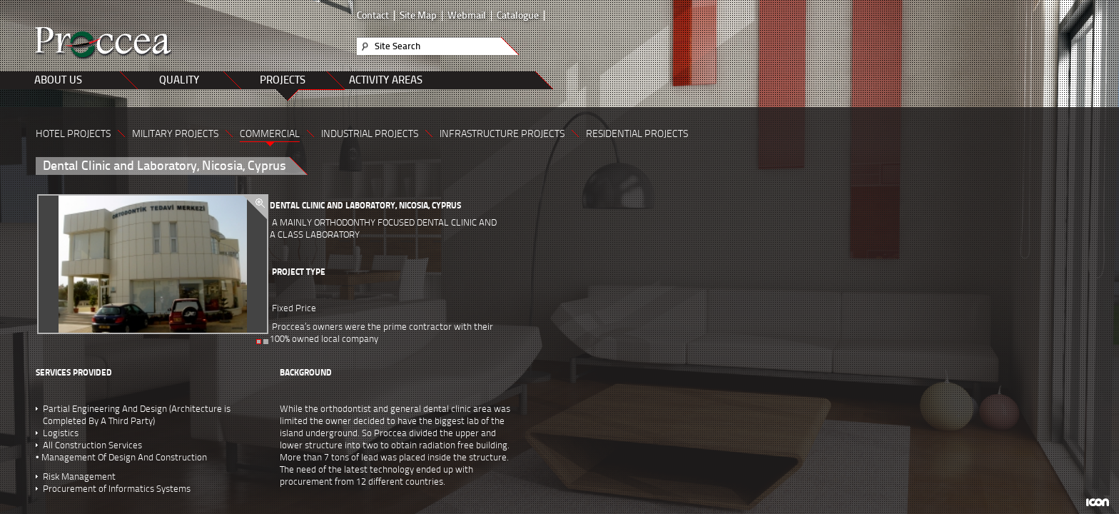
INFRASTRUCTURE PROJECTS (502, 134)
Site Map (418, 16)
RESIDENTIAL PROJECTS (637, 134)
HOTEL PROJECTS (73, 134)
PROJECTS (282, 80)
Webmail (466, 16)
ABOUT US (58, 80)
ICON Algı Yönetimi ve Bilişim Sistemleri (1097, 502)
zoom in (255, 207)
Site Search (397, 46)
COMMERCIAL (270, 134)
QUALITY (179, 80)
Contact (373, 16)
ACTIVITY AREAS (385, 80)
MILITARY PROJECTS (175, 134)
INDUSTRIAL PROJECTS (369, 134)
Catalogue (518, 16)
